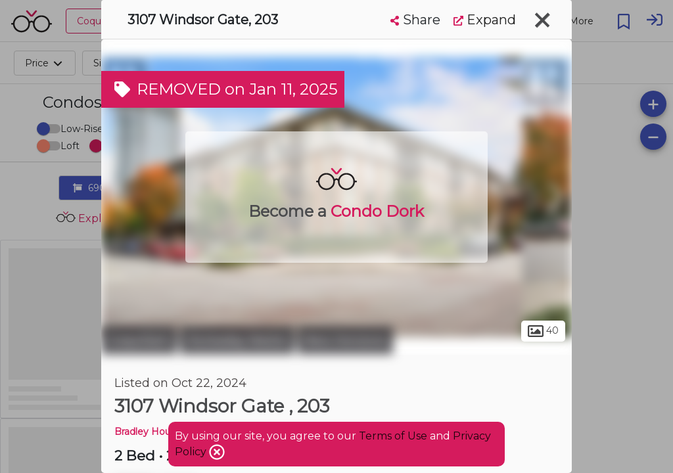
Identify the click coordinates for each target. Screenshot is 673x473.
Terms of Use (393, 436)
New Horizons (345, 340)
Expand (484, 20)
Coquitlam (139, 340)
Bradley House (147, 432)
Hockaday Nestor (237, 340)
